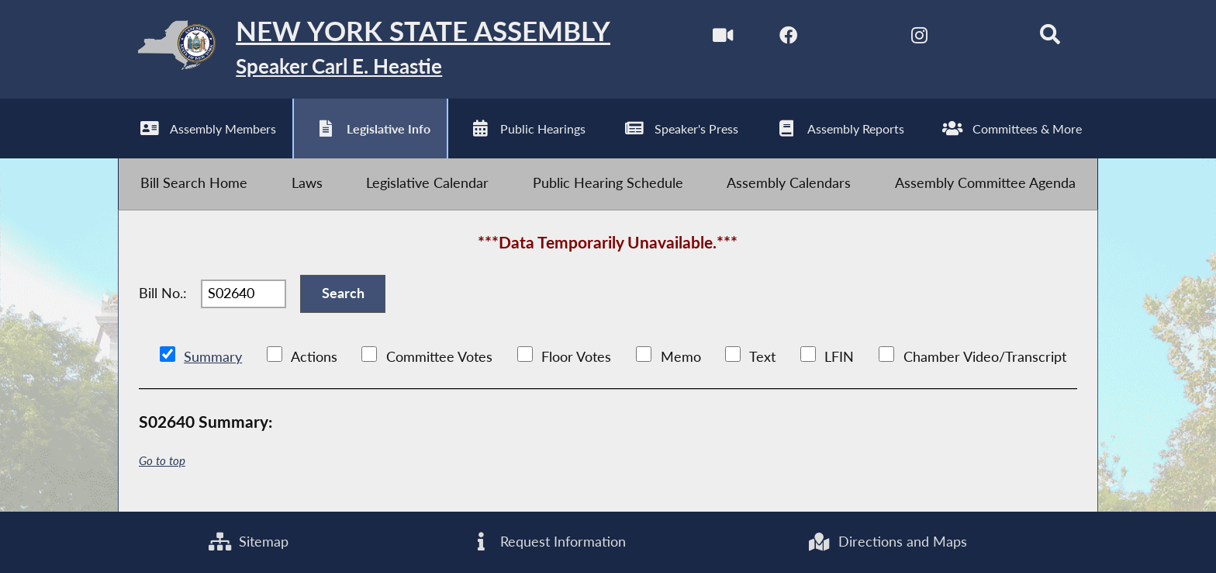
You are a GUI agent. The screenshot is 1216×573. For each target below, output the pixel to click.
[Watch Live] (722, 37)
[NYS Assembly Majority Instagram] (919, 37)
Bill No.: (163, 293)
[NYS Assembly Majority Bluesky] (984, 37)
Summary (213, 357)
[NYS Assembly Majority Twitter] (853, 37)
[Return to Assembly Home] (364, 49)
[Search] (1050, 37)
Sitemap (248, 541)
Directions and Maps (886, 541)
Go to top (162, 460)
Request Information (548, 541)
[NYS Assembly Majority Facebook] (788, 37)
